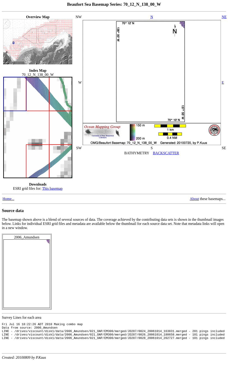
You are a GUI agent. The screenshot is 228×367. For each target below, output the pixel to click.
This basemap (52, 188)
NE (224, 17)
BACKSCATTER (166, 153)
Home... (8, 199)
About (194, 199)
